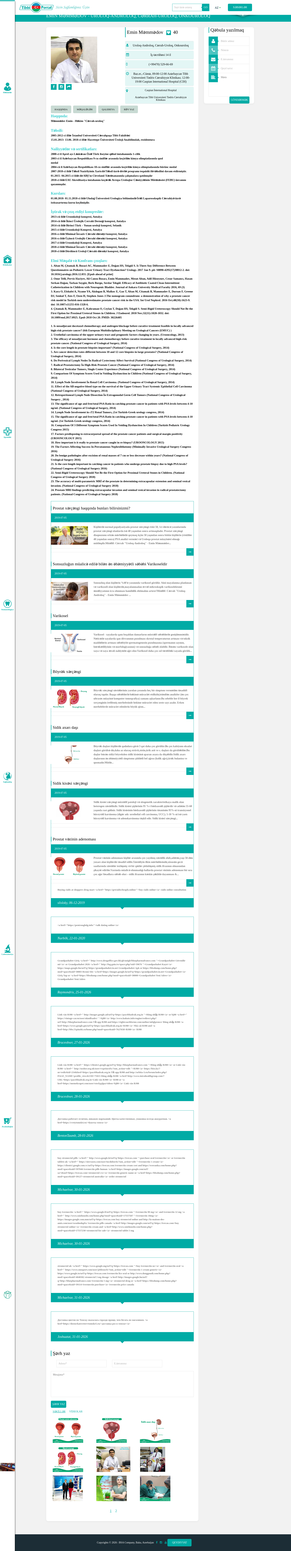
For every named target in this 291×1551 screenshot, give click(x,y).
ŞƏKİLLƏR (59, 1419)
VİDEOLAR (76, 1419)
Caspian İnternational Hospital (160, 97)
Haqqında (61, 117)
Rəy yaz (129, 117)
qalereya (108, 117)
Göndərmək (239, 107)
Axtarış (243, 18)
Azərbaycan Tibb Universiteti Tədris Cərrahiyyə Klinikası (161, 106)
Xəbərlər (240, 7)
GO (205, 7)
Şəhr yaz (58, 1411)
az (218, 7)
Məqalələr (85, 117)
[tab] (62, 116)
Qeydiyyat (179, 1542)
